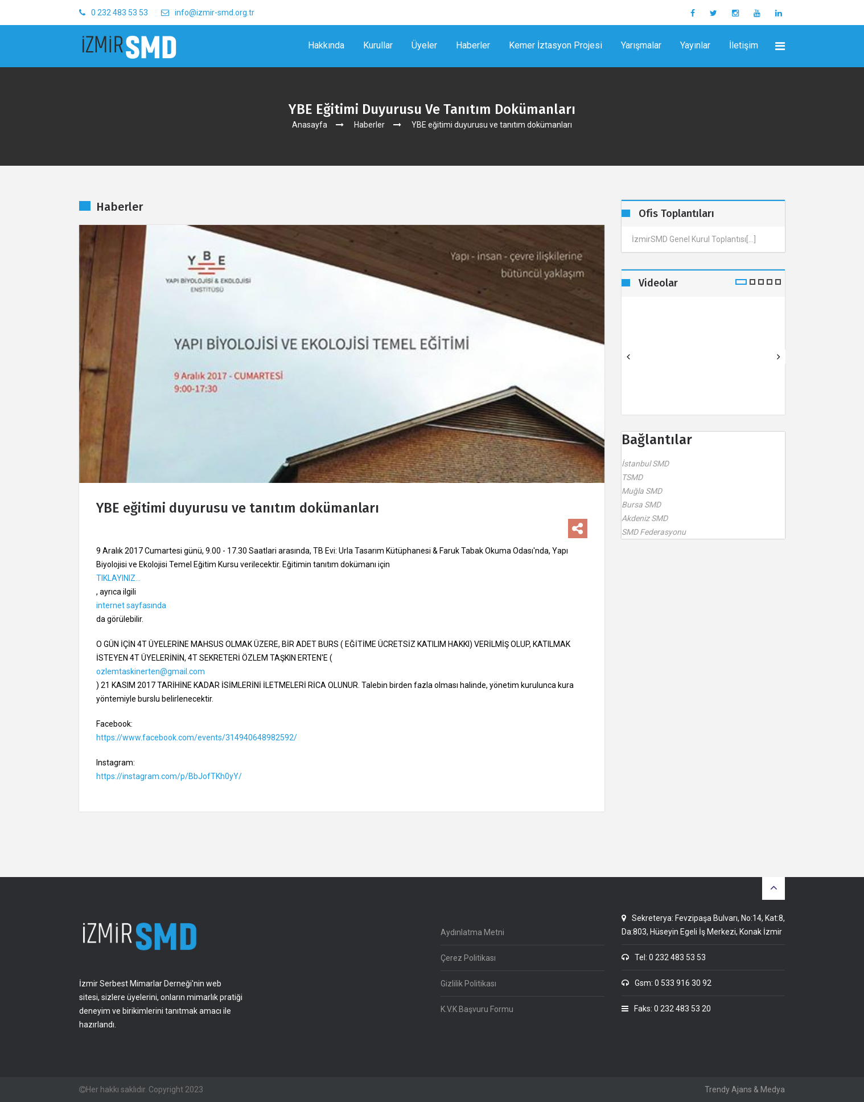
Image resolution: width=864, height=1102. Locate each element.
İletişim (743, 45)
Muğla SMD (642, 490)
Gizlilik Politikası (468, 983)
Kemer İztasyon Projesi (555, 45)
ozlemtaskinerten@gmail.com (150, 671)
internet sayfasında (131, 605)
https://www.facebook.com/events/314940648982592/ (196, 737)
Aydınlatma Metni (472, 932)
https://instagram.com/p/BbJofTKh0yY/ (169, 776)
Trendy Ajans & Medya (745, 1089)
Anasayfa (309, 124)
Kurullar (378, 45)
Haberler (473, 45)
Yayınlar (695, 45)
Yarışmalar (641, 45)
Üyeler (424, 45)
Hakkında (326, 45)
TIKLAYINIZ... (118, 578)
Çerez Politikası (468, 957)
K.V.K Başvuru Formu (477, 1009)
